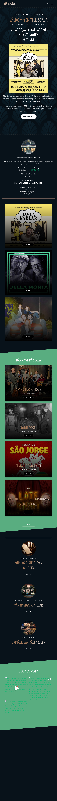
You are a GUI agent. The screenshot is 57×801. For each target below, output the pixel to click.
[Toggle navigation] (52, 4)
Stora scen (33, 508)
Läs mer (28, 244)
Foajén (33, 393)
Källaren (33, 431)
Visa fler (28, 524)
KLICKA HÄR (34, 170)
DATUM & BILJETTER (28, 116)
